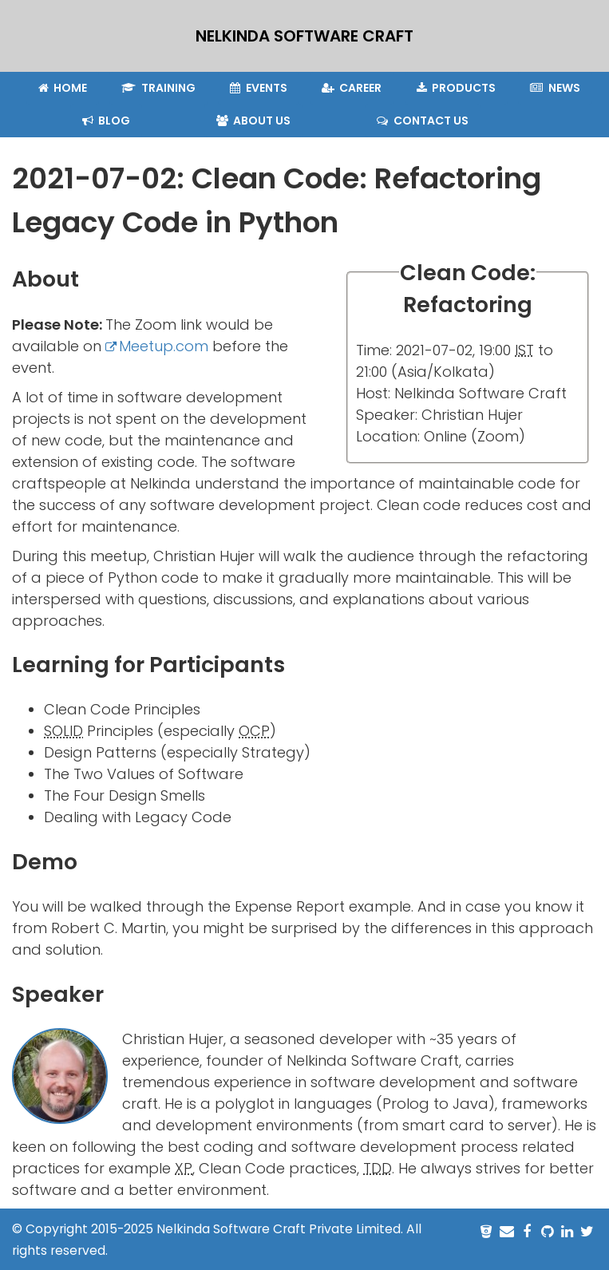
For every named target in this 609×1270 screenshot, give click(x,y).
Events (258, 88)
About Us (253, 121)
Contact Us (423, 121)
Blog (106, 121)
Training (158, 88)
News (555, 88)
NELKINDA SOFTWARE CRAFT (304, 36)
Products (456, 88)
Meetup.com (163, 346)
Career (352, 88)
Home (63, 88)
